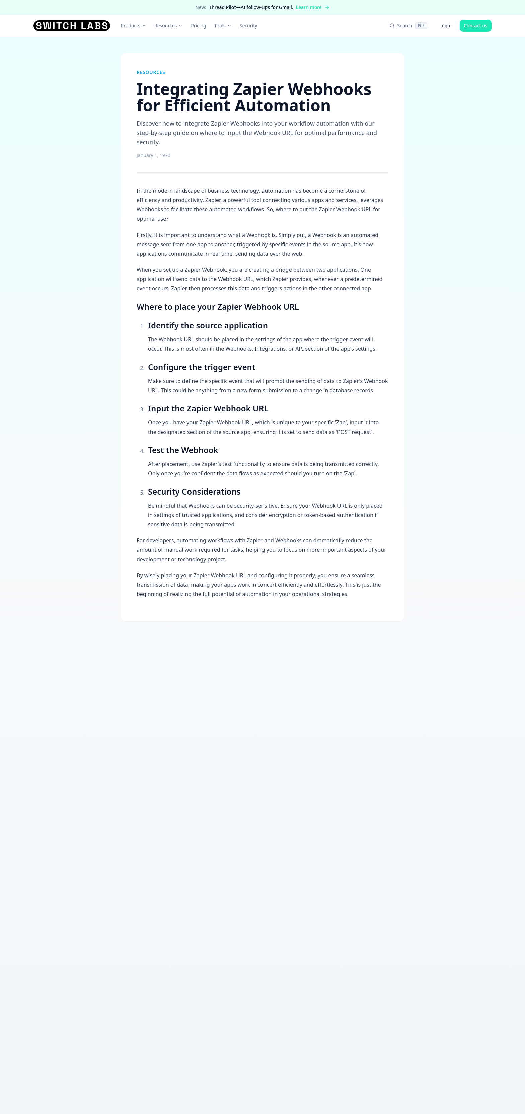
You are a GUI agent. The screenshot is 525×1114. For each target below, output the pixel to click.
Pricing (198, 25)
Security (248, 25)
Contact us (475, 25)
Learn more (313, 7)
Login (445, 25)
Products (133, 25)
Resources (168, 25)
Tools (223, 25)
